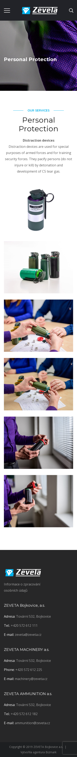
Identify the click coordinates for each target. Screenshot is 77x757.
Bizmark (51, 752)
